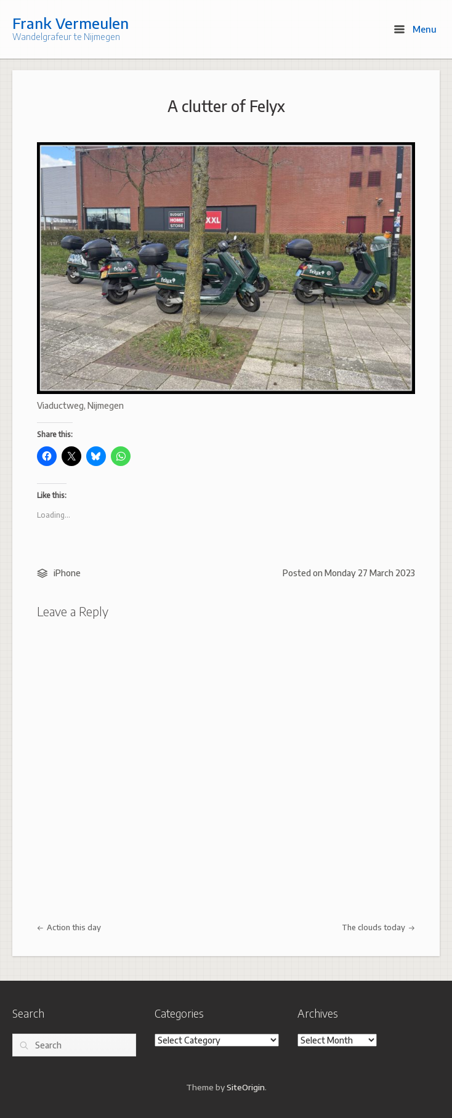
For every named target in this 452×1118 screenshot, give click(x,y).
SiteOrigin (246, 1087)
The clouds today (378, 927)
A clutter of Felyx (226, 106)
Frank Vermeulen (70, 22)
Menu (415, 28)
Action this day (69, 927)
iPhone (67, 573)
